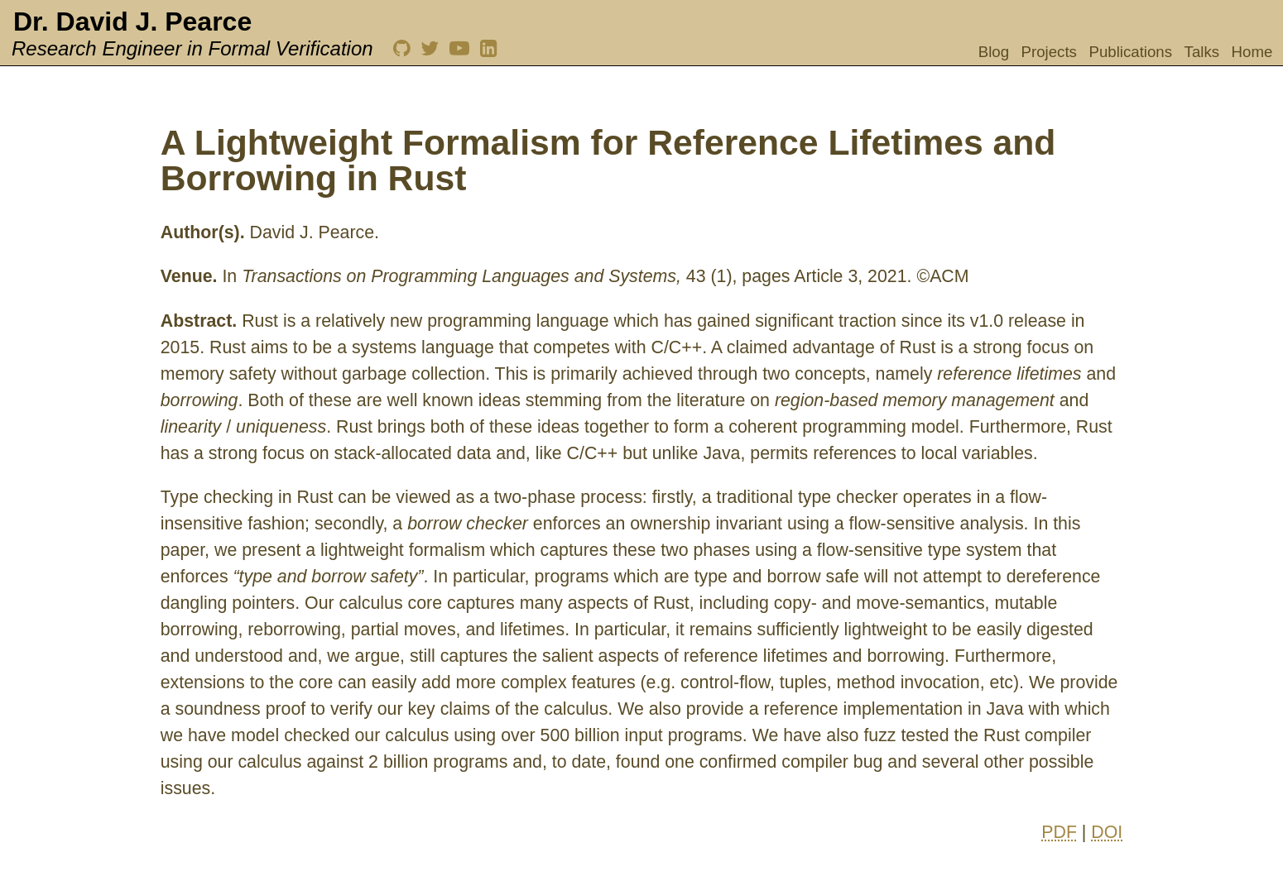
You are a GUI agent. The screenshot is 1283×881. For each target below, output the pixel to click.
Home (1252, 51)
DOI (1106, 832)
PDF (1059, 832)
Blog (993, 51)
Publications (1130, 51)
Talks (1202, 51)
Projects (1049, 51)
